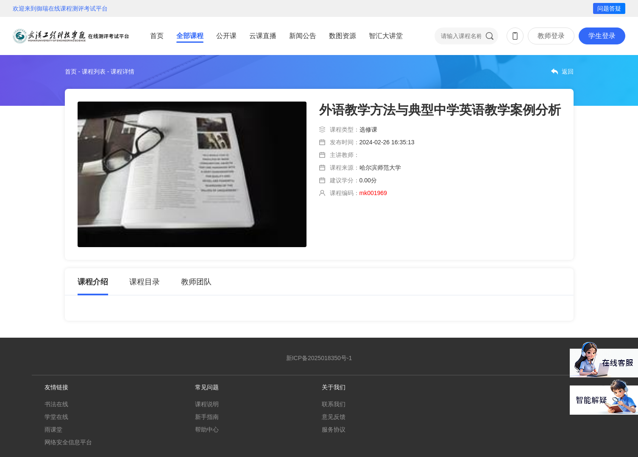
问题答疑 (609, 8)
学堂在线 (56, 416)
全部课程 (189, 35)
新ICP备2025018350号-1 (319, 358)
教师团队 (196, 282)
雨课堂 (53, 429)
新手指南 (207, 416)
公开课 (226, 35)
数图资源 (342, 35)
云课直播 (262, 35)
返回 (568, 71)
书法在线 (56, 404)
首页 (157, 35)
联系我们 (333, 404)
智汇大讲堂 (386, 35)
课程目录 (144, 282)
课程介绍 (93, 282)
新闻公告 (302, 35)
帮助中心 (207, 429)
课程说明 (207, 404)
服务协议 (333, 429)
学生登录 (602, 35)
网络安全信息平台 (68, 442)
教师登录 (551, 35)
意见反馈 (333, 416)
